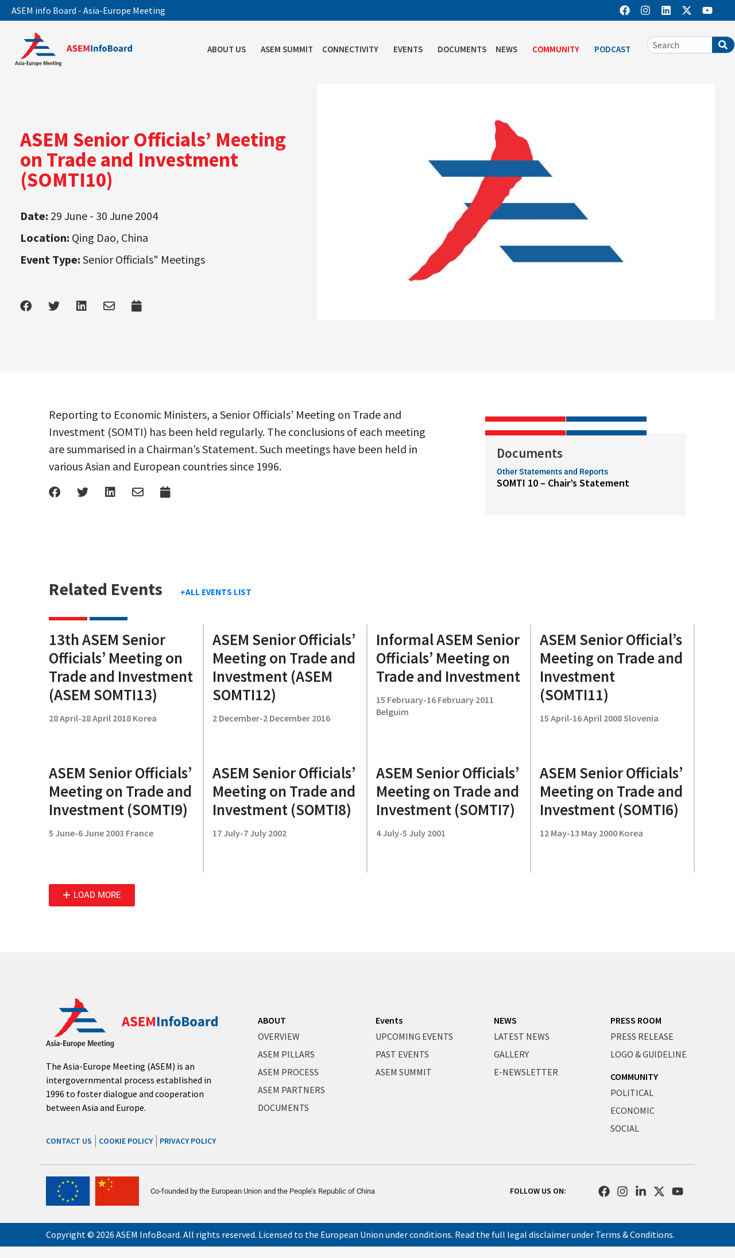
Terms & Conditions (634, 1234)
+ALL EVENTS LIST (216, 591)
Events (389, 1020)
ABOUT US (229, 49)
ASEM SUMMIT (287, 49)
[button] (92, 895)
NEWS (509, 49)
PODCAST (615, 49)
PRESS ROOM (636, 1020)
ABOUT (272, 1020)
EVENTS (410, 49)
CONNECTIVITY (353, 49)
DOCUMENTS (462, 49)
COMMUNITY (558, 49)
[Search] (723, 45)
